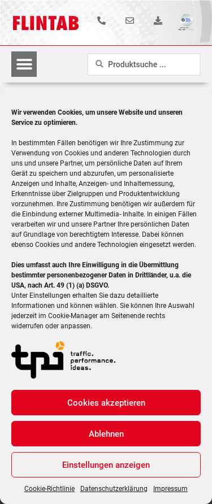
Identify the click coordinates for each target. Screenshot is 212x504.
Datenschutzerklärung (114, 489)
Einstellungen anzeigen (106, 465)
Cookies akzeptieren (106, 403)
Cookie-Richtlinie (49, 489)
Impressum (170, 489)
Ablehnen (106, 434)
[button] (24, 64)
